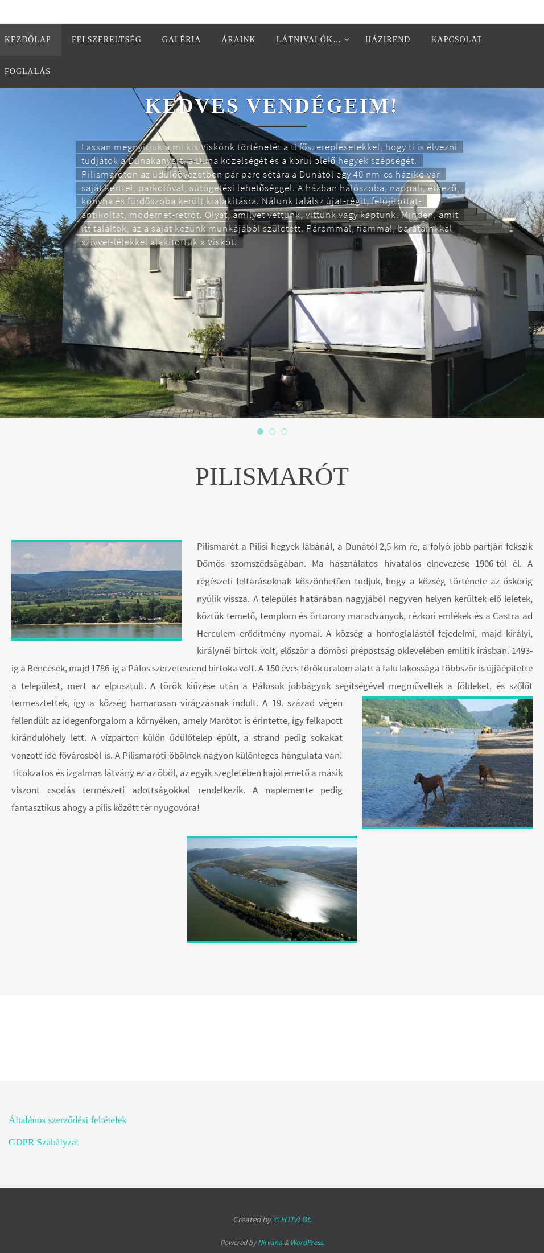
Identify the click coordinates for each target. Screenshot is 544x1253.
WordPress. (307, 1242)
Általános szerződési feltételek (68, 1120)
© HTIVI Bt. (292, 1219)
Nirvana (270, 1242)
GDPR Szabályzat (44, 1142)
